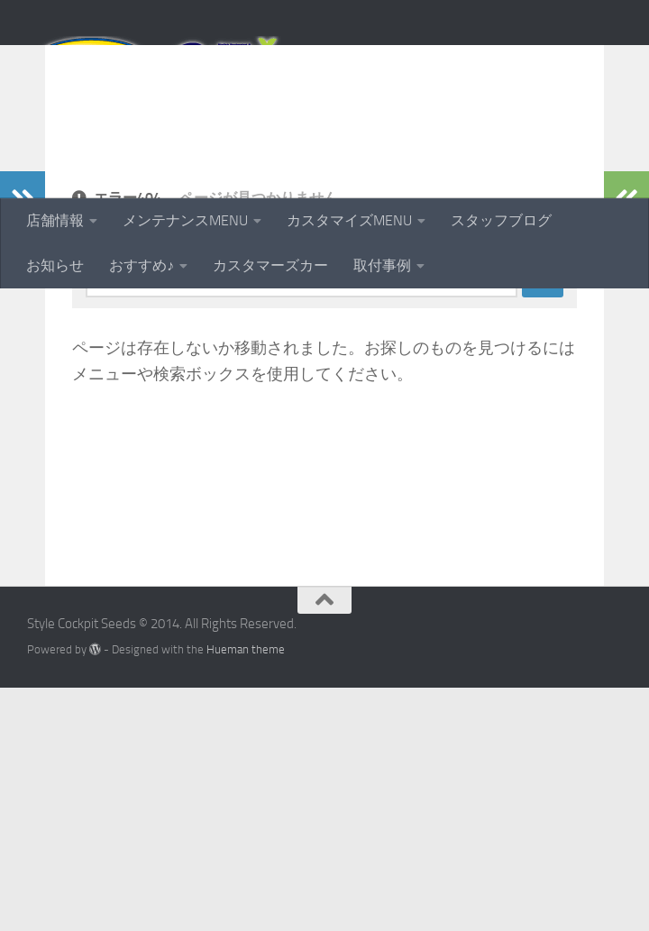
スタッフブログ (501, 220)
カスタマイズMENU (349, 220)
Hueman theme (245, 892)
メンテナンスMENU (185, 220)
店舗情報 (55, 220)
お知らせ (55, 265)
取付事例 (382, 265)
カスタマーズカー (270, 265)
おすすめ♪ (141, 265)
